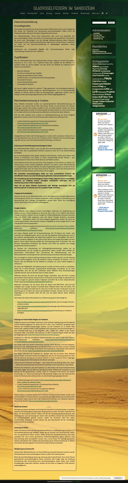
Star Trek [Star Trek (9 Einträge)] (108, 96)
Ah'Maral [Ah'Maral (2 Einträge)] (107, 64)
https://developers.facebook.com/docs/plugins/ (44, 335)
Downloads (85, 13)
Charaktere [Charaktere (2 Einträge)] (95, 73)
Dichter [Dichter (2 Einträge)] (100, 73)
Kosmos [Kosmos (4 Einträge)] (95, 86)
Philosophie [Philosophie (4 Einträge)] (102, 92)
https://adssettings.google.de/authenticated (32, 306)
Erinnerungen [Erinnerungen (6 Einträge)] (108, 73)
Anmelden (96, 33)
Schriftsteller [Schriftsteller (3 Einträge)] (100, 94)
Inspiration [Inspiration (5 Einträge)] (96, 81)
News (22, 13)
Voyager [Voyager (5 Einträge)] (95, 101)
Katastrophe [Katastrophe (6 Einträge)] (97, 84)
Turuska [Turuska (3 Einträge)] (97, 99)
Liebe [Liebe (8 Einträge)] (106, 88)
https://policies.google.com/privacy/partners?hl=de (34, 302)
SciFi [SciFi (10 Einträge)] (100, 96)
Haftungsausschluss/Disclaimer (102, 53)
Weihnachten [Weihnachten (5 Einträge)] (97, 103)
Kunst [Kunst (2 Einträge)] (104, 86)
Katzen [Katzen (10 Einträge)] (107, 83)
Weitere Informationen (105, 478)
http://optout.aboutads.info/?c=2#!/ (29, 127)
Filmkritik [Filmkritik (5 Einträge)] (100, 75)
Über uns (96, 13)
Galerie (57, 13)
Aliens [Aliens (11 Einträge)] (95, 66)
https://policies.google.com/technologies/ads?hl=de (34, 310)
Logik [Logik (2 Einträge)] (111, 89)
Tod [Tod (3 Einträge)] (93, 99)
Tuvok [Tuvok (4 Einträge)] (102, 99)
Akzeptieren (118, 478)
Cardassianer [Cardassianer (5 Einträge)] (105, 71)
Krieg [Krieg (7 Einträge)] (100, 86)
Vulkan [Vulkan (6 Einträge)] (102, 101)
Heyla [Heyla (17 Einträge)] (108, 78)
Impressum (95, 50)
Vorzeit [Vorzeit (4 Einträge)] (107, 99)
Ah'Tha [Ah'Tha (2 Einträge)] (111, 64)
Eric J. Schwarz (76, 481)
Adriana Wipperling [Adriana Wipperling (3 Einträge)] (98, 64)
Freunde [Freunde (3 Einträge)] (106, 75)
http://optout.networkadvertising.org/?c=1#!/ (32, 123)
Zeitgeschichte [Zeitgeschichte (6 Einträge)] (98, 106)
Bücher (66, 13)
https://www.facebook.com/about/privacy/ (43, 401)
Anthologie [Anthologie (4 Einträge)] (103, 69)
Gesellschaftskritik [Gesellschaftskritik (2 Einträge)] (96, 79)
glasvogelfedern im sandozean (64, 7)
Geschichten (32, 13)
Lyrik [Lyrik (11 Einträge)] (95, 91)
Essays (49, 13)
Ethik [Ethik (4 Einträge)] (94, 75)
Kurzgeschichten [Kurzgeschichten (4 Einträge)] (98, 89)
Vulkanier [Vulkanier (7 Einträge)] (109, 101)
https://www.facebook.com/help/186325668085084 (46, 351)
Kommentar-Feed (98, 37)
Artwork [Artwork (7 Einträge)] (96, 71)
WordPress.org (98, 38)
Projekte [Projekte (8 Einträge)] (110, 91)
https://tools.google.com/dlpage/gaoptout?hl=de (35, 282)
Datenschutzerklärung (99, 51)
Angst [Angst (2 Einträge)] (100, 66)
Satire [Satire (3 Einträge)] (94, 94)
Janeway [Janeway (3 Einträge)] (104, 81)
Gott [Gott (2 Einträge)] (103, 79)
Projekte (75, 13)
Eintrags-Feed (97, 35)
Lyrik (42, 13)
